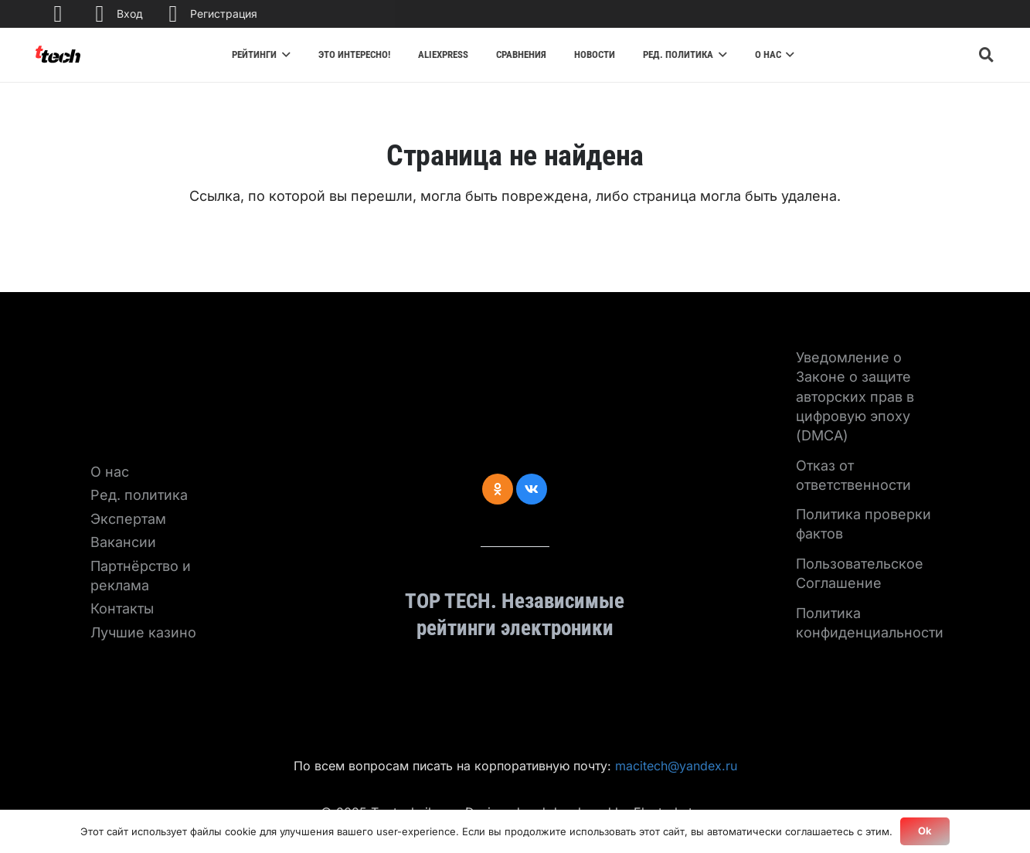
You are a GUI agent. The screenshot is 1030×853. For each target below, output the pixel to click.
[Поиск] (987, 55)
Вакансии (123, 542)
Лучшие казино (143, 632)
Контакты (122, 608)
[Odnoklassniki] (497, 489)
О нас (109, 472)
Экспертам (128, 519)
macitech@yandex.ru (676, 765)
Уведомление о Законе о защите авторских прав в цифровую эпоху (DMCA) (855, 396)
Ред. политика (139, 495)
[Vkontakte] (531, 489)
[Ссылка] (58, 55)
